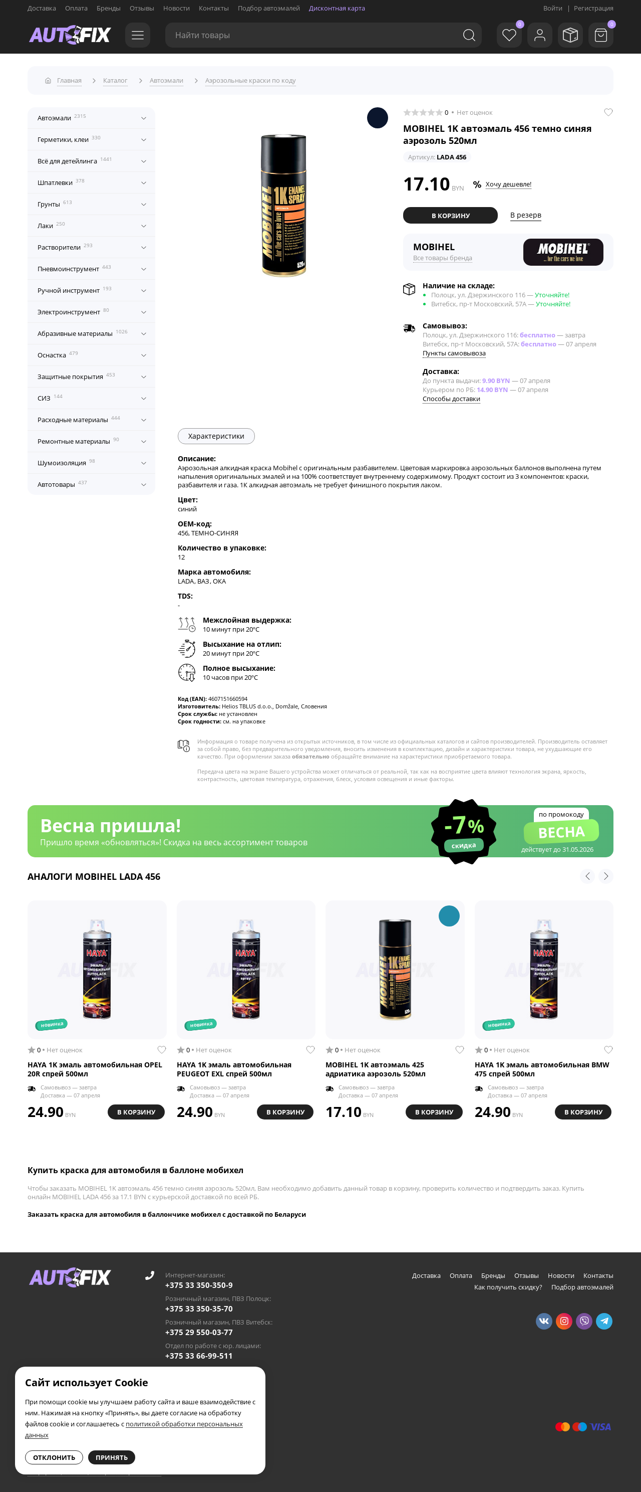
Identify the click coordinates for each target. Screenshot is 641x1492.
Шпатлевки (61, 180)
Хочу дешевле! (508, 181)
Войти (552, 8)
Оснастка (58, 352)
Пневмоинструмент (74, 266)
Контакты (214, 8)
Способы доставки (451, 396)
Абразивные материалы (83, 331)
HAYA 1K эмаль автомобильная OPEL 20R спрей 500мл (95, 1067)
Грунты (55, 202)
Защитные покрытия (76, 374)
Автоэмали (62, 115)
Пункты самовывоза (454, 350)
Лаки (51, 223)
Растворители (65, 245)
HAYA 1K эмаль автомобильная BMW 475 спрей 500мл (542, 1067)
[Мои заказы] (568, 35)
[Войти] (535, 35)
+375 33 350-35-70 (199, 1306)
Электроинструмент (73, 309)
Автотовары (62, 482)
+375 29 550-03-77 (199, 1330)
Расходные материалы (79, 417)
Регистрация (593, 8)
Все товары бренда (442, 255)
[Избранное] (503, 35)
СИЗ (50, 396)
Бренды (109, 8)
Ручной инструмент (75, 288)
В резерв (525, 213)
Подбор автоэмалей (269, 8)
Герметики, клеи (69, 137)
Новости (176, 8)
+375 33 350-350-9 (199, 1282)
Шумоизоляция (66, 460)
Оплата (76, 8)
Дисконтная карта (337, 8)
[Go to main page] (70, 35)
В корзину (451, 213)
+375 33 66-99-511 (199, 1353)
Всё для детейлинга (75, 158)
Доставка (42, 8)
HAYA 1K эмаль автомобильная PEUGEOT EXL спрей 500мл (234, 1067)
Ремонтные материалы (78, 439)
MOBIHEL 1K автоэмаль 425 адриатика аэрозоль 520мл (376, 1067)
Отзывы (142, 8)
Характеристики (216, 433)
